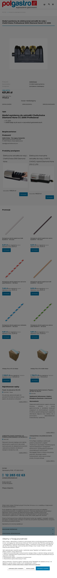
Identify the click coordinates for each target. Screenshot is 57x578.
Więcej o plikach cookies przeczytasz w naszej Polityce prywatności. (21, 564)
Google (38, 546)
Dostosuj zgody (30, 568)
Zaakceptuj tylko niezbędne (16, 568)
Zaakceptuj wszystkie (42, 568)
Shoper (43, 546)
